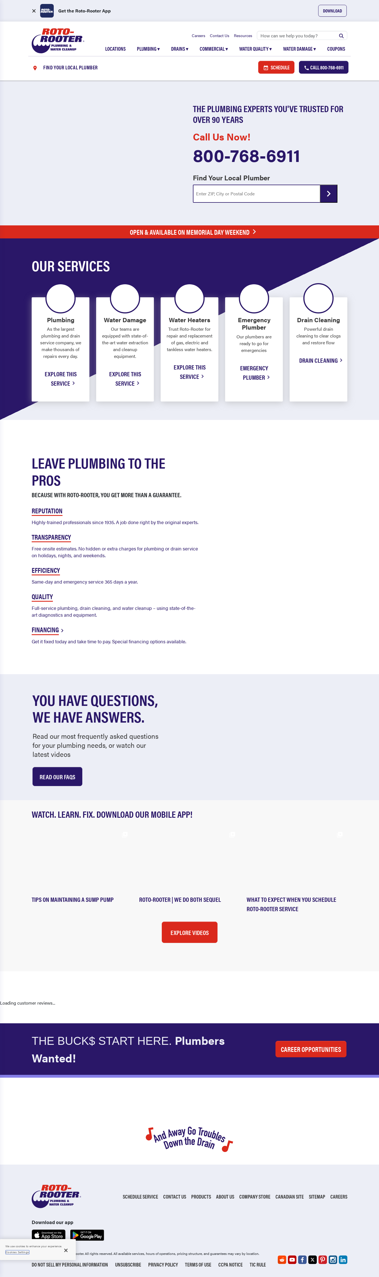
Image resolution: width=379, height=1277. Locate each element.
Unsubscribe (128, 1264)
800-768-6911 (246, 154)
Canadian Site (289, 1196)
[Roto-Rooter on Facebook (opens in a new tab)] (302, 1259)
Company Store (254, 1196)
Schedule (276, 67)
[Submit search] (341, 35)
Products (201, 1196)
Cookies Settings (17, 1252)
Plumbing (148, 48)
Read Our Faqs (57, 776)
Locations (115, 48)
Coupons (336, 48)
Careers (198, 35)
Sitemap (317, 1196)
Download (332, 10)
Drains (179, 48)
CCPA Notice (230, 1264)
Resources (243, 35)
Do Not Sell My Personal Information (70, 1264)
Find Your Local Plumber (231, 177)
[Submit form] (328, 194)
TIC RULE (258, 1264)
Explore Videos (190, 932)
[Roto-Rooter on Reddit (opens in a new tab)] (282, 1259)
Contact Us (219, 35)
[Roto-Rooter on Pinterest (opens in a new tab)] (322, 1259)
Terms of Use (198, 1264)
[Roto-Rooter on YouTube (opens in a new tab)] (292, 1259)
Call (324, 67)
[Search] (302, 35)
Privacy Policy (163, 1264)
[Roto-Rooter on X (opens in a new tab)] (312, 1259)
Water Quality (255, 48)
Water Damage (299, 48)
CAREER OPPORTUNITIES (311, 1049)
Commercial (214, 48)
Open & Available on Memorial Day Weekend (194, 232)
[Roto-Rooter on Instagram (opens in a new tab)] (333, 1259)
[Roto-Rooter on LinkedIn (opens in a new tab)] (343, 1259)
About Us (225, 1196)
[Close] (66, 1250)
